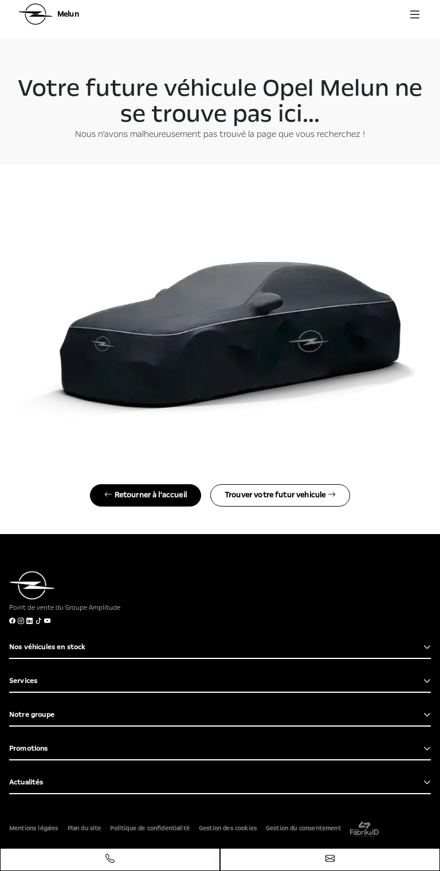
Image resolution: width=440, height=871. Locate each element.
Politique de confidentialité (149, 829)
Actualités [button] (26, 782)
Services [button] (23, 680)
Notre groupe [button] (31, 714)
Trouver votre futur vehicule (280, 495)
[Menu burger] (415, 14)
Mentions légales (33, 829)
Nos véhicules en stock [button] (47, 647)
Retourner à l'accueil (145, 495)
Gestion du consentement (303, 829)
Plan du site (84, 829)
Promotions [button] (28, 748)
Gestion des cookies (228, 829)
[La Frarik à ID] (364, 829)
